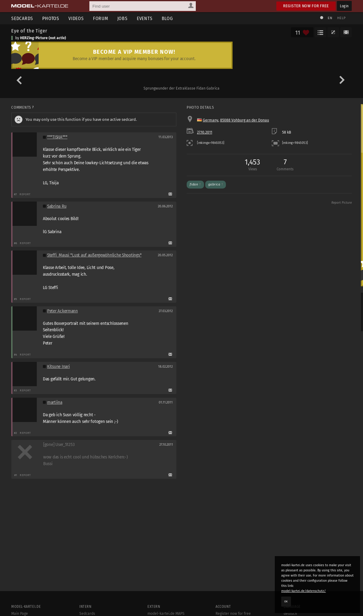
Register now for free (306, 6)
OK (286, 601)
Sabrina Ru (56, 206)
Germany (210, 120)
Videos (76, 18)
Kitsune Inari (58, 366)
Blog (167, 18)
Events (145, 18)
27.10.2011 (204, 132)
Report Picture (341, 203)
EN (330, 18)
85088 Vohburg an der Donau (244, 120)
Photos (50, 18)
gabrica (215, 184)
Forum (100, 18)
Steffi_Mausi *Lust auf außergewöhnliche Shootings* (94, 255)
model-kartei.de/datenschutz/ (303, 591)
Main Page (19, 613)
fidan (195, 184)
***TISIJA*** (57, 137)
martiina (54, 402)
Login (344, 6)
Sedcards (22, 18)
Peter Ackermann (62, 311)
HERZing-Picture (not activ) (43, 38)
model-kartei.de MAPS (166, 613)
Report (25, 194)
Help (341, 18)
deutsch (290, 613)
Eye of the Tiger (29, 31)
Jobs (122, 18)
